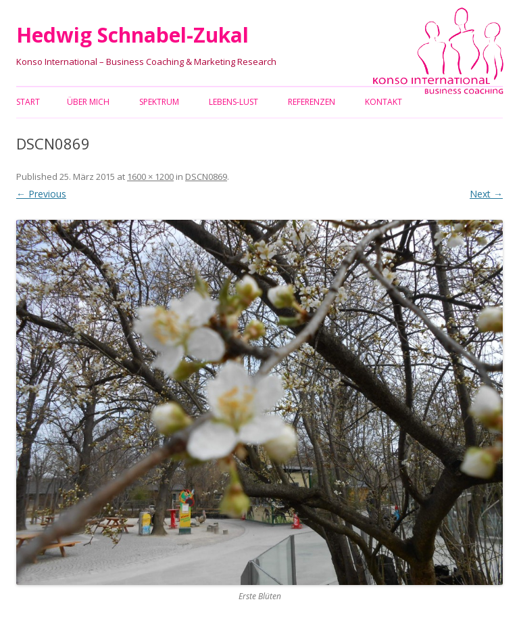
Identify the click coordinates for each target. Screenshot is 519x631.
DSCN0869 (206, 176)
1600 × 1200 (150, 176)
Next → (486, 193)
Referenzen (311, 102)
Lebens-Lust (233, 102)
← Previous (41, 193)
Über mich (88, 102)
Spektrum (159, 102)
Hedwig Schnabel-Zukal (132, 35)
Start (28, 102)
